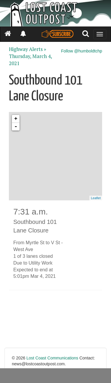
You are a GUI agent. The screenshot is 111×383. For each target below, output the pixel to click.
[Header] (55, 13)
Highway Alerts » (27, 49)
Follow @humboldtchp (81, 51)
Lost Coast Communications (52, 358)
